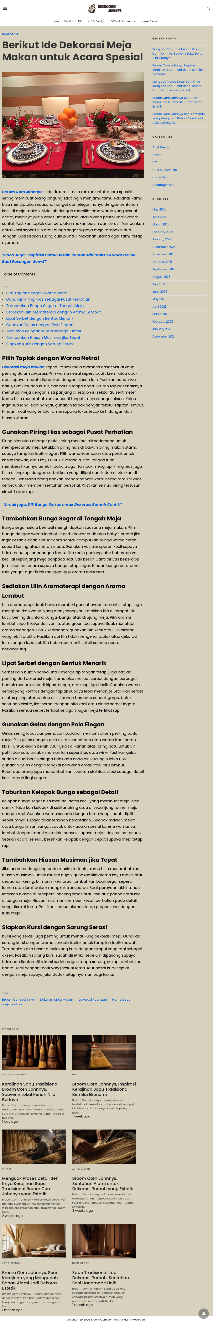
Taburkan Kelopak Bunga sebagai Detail (43, 331)
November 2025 (164, 254)
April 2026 (159, 217)
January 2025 (162, 329)
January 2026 (162, 239)
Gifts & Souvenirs (123, 21)
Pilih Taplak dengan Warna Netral (37, 293)
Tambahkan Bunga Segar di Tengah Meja (45, 305)
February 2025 (162, 321)
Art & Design (97, 21)
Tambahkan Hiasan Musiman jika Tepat (43, 337)
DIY (80, 21)
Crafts (68, 21)
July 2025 (159, 284)
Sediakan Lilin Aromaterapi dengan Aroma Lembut (53, 312)
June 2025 (159, 292)
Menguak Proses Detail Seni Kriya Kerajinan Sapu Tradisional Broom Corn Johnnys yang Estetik (31, 1186)
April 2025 (159, 307)
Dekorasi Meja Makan (56, 999)
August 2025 (161, 277)
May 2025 (159, 299)
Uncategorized (163, 185)
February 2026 (162, 232)
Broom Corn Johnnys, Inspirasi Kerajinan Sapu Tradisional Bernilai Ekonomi (104, 1089)
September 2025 (164, 269)
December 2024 (164, 336)
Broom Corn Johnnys (22, 191)
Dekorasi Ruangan (92, 999)
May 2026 (159, 209)
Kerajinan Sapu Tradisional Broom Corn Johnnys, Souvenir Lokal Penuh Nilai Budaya (30, 1092)
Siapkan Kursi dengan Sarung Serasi (40, 343)
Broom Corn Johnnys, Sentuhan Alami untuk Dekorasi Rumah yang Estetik (102, 1183)
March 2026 (161, 224)
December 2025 (164, 247)
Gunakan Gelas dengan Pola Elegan (39, 324)
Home (55, 21)
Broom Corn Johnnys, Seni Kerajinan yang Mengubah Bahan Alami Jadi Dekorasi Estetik (30, 1280)
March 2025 (161, 314)
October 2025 (162, 262)
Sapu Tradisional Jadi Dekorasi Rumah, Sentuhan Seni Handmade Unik (100, 1278)
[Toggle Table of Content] (5, 286)
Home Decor (149, 21)
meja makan (12, 1004)
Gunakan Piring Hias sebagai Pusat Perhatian (48, 299)
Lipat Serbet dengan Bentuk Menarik (39, 318)
